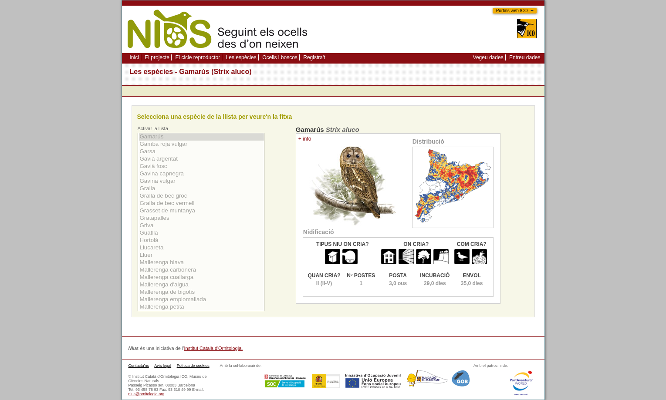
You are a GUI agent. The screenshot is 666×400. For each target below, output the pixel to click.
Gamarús (201, 137)
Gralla (201, 188)
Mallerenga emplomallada (201, 299)
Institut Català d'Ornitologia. (213, 348)
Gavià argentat (201, 159)
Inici (134, 57)
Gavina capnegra (201, 174)
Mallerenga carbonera (201, 270)
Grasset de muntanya (201, 211)
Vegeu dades (488, 57)
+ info (304, 139)
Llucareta (201, 248)
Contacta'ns (138, 365)
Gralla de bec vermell (201, 203)
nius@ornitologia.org (146, 394)
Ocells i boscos (280, 57)
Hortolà (201, 240)
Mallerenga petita (201, 307)
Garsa (201, 151)
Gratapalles (201, 218)
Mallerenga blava (201, 262)
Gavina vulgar (201, 181)
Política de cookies (193, 365)
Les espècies (241, 57)
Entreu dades (524, 57)
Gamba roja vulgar (201, 144)
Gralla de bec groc (201, 196)
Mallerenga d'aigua (201, 285)
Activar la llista (153, 128)
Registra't (314, 57)
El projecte (157, 57)
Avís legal (162, 365)
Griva (201, 225)
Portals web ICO (512, 10)
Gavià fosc (201, 166)
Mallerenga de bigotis (201, 292)
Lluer (201, 255)
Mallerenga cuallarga (201, 277)
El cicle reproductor (197, 57)
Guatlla (201, 233)
